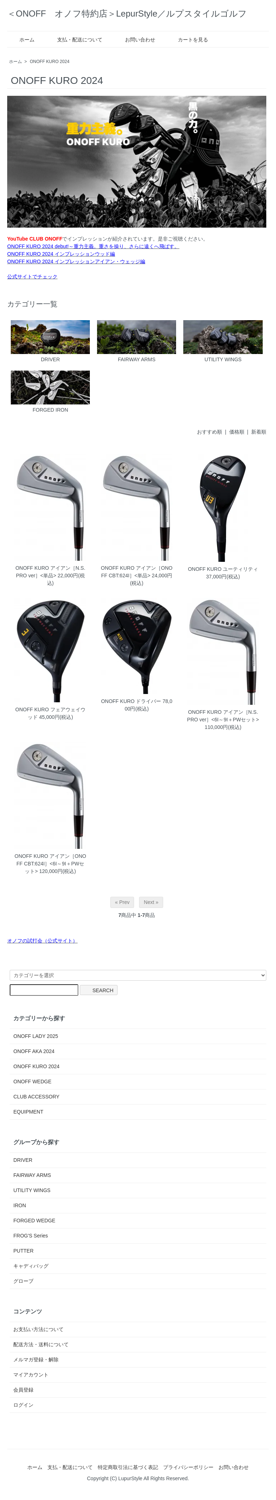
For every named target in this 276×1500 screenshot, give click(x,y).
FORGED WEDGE (34, 1220)
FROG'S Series (30, 1236)
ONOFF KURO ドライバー (131, 701)
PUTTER (23, 1251)
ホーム (21, 39)
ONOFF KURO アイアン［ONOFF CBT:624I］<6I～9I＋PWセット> (50, 863)
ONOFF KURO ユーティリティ (223, 569)
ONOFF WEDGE (32, 1081)
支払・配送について (74, 39)
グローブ (23, 1281)
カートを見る (187, 39)
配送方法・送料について (41, 1344)
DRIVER (50, 341)
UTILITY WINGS (222, 341)
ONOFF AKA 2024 (33, 1051)
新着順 (258, 432)
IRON (19, 1205)
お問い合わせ (135, 39)
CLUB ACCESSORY (36, 1097)
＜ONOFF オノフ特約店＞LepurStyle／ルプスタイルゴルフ (127, 13)
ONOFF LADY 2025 (35, 1036)
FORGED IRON (50, 392)
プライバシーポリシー (188, 1467)
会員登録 (23, 1390)
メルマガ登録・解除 (36, 1359)
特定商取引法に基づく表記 (128, 1467)
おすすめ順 (209, 432)
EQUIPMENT (28, 1112)
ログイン (23, 1405)
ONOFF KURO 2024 (49, 61)
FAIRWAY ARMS (136, 341)
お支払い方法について (38, 1329)
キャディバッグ (31, 1266)
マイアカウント (31, 1375)
